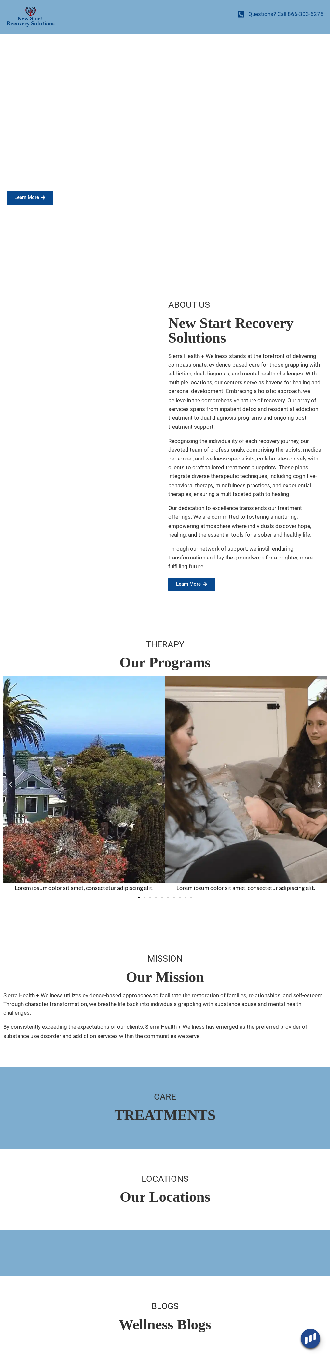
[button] (11, 785)
